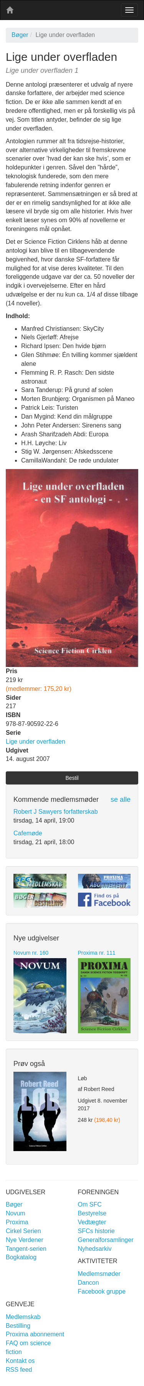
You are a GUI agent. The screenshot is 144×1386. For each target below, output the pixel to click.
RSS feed (19, 1369)
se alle (121, 799)
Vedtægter (92, 1222)
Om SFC (90, 1204)
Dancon (88, 1282)
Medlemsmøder (99, 1273)
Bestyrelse (92, 1213)
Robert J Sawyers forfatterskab (55, 811)
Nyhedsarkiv (95, 1248)
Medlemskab (23, 1317)
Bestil (71, 778)
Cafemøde (27, 833)
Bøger (20, 35)
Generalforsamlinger (106, 1240)
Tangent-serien (26, 1248)
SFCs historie (96, 1231)
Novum (15, 1213)
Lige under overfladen (35, 741)
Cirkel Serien (23, 1231)
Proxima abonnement (35, 1334)
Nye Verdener (24, 1240)
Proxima (17, 1222)
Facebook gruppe (102, 1291)
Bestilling (18, 1325)
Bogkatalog (21, 1257)
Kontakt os (20, 1361)
